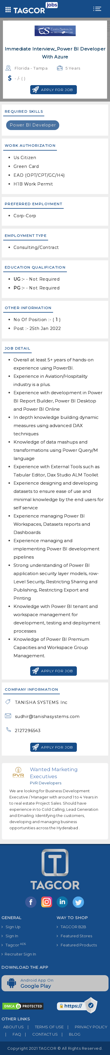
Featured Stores (74, 935)
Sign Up (11, 926)
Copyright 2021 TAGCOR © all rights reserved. (55, 1048)
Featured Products (77, 945)
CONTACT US (39, 1034)
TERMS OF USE (44, 1026)
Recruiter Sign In (18, 954)
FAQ (11, 1034)
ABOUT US (12, 1026)
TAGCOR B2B (71, 926)
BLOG (69, 1034)
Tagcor (13, 944)
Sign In (9, 935)
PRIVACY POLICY (85, 1026)
